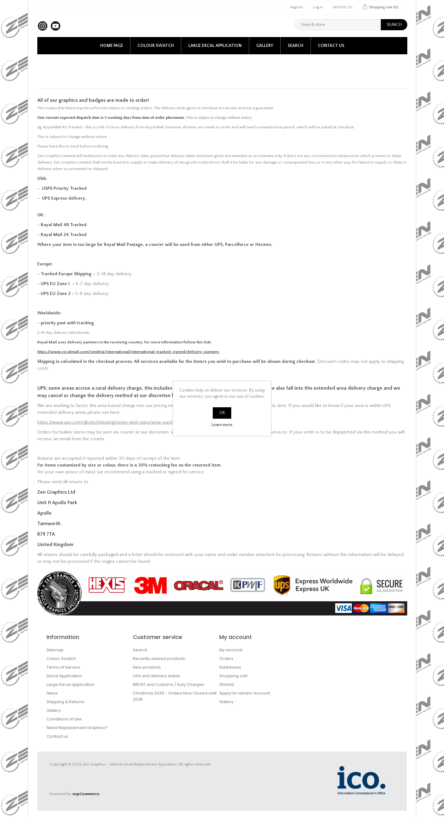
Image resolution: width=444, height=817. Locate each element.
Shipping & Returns (65, 702)
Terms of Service (63, 667)
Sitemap (55, 650)
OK (222, 412)
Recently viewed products (159, 658)
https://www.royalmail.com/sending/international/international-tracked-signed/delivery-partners (128, 352)
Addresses (230, 667)
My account (230, 650)
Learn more (222, 424)
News (52, 693)
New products (147, 667)
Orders (226, 658)
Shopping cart (233, 676)
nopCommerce (85, 794)
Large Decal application (215, 45)
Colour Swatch (156, 45)
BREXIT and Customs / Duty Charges (168, 684)
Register (296, 7)
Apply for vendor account (244, 693)
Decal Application (64, 676)
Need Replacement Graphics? (77, 728)
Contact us (331, 45)
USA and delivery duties (156, 676)
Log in (318, 7)
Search (295, 45)
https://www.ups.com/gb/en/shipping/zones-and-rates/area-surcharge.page (115, 422)
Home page (111, 45)
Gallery (264, 45)
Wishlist (226, 684)
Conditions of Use (64, 719)
